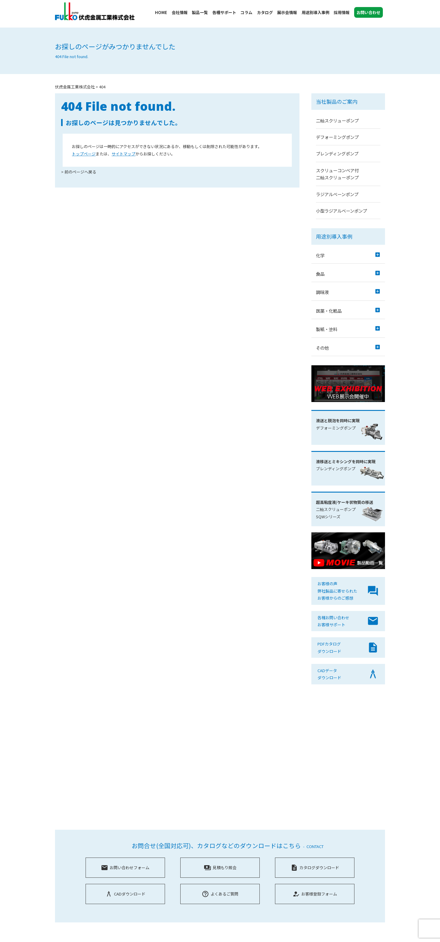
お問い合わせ (368, 12)
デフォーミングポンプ (337, 137)
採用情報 (342, 12)
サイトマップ (123, 154)
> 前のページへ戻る (78, 172)
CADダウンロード (125, 894)
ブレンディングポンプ (337, 153)
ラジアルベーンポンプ (337, 194)
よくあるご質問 (220, 894)
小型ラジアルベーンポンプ (341, 210)
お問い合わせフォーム (125, 867)
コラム (246, 12)
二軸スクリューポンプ (337, 120)
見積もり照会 (220, 867)
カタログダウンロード (315, 867)
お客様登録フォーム (314, 894)
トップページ (84, 154)
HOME (161, 12)
